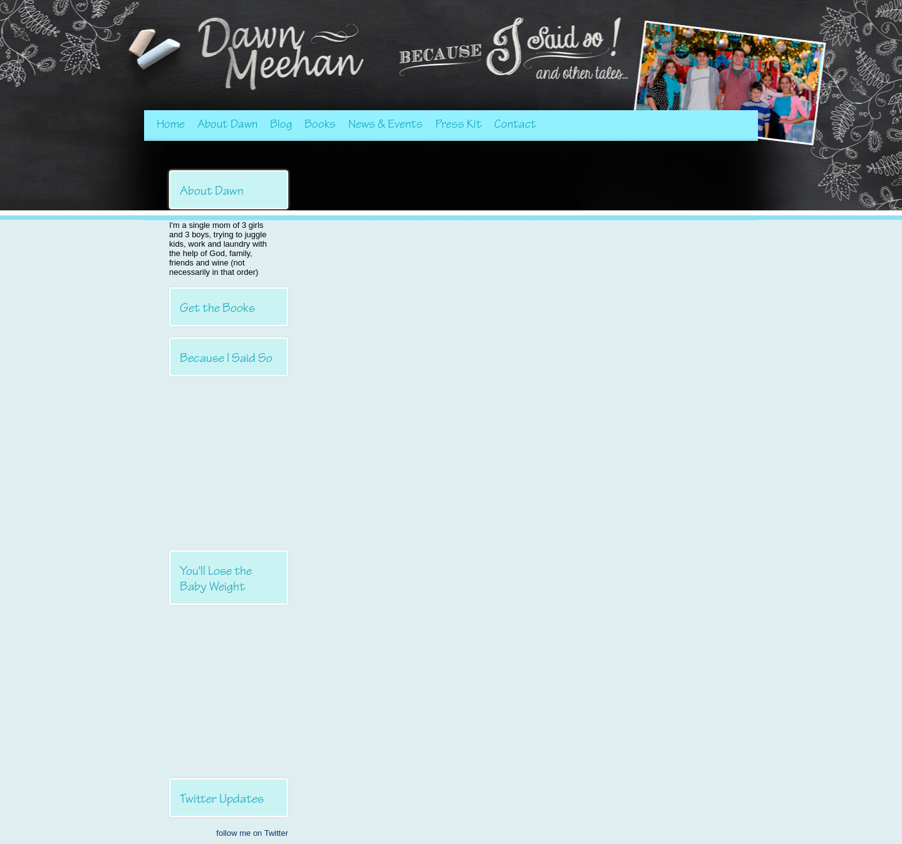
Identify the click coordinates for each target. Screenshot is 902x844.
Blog (281, 123)
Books (320, 123)
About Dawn (227, 123)
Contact (515, 123)
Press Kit (458, 123)
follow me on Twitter (252, 833)
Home (171, 123)
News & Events (385, 123)
